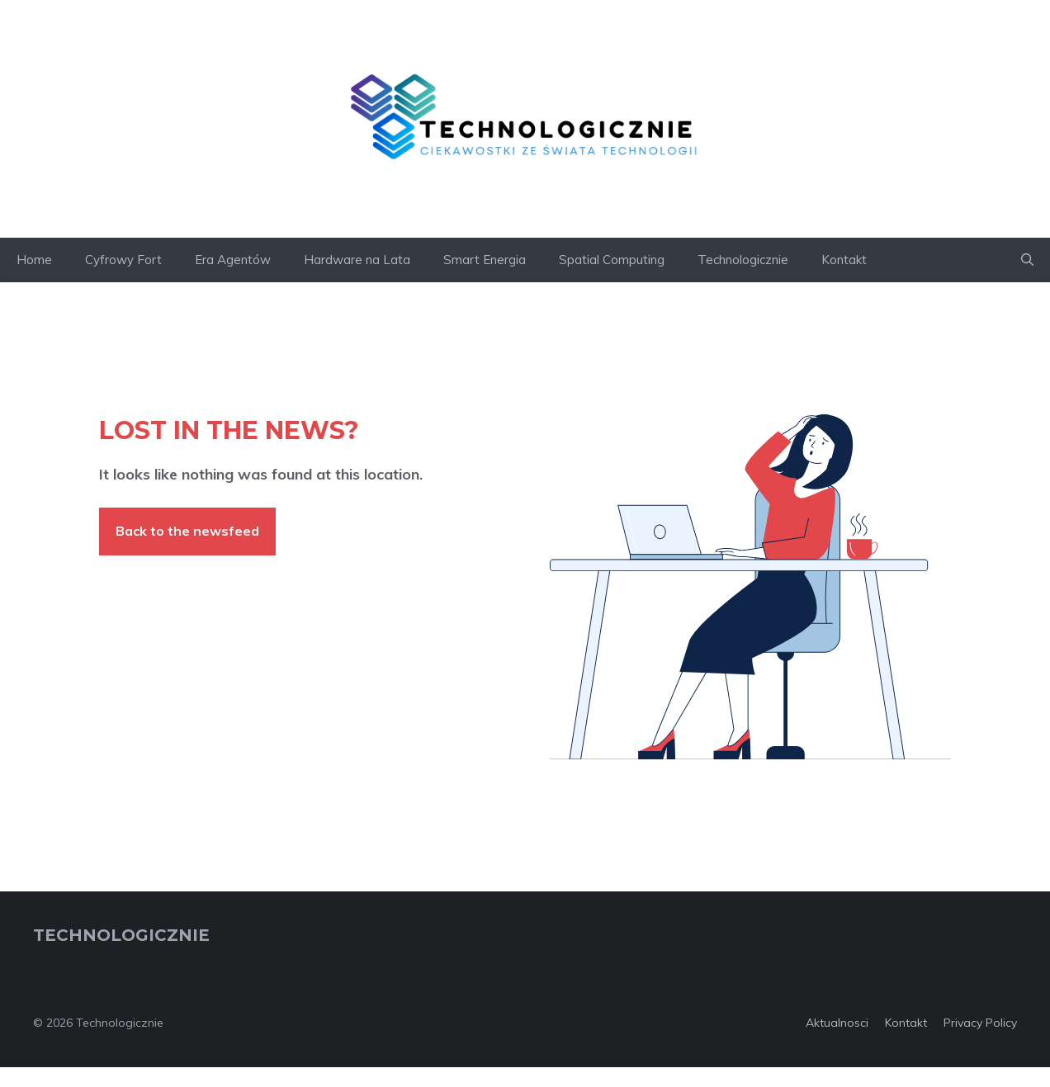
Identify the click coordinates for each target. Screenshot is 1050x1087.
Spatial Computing (612, 259)
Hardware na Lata (357, 259)
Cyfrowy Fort (123, 259)
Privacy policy (980, 1022)
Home (34, 259)
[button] (1027, 260)
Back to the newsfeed (187, 530)
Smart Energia (484, 259)
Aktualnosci (837, 1022)
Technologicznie (743, 259)
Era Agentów (233, 259)
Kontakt (844, 259)
